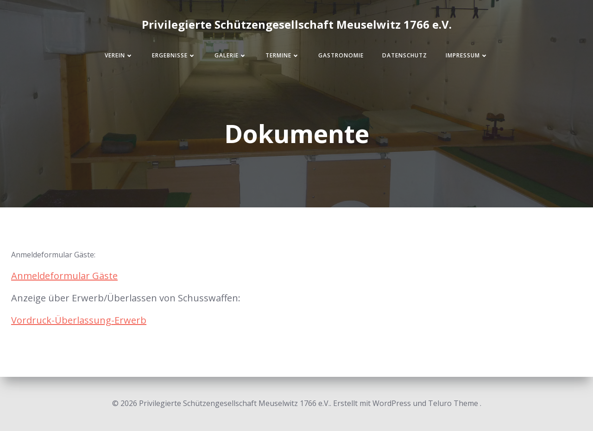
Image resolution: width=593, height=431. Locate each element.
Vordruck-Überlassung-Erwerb (78, 320)
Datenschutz (404, 55)
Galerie (230, 55)
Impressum (467, 55)
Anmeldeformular (51, 275)
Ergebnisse (174, 55)
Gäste (105, 275)
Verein (119, 55)
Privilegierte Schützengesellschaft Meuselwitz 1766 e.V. (297, 24)
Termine (282, 55)
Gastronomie (341, 55)
